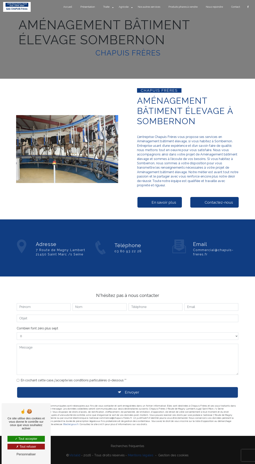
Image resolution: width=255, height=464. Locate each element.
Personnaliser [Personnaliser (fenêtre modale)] (26, 454)
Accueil (67, 6)
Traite (106, 6)
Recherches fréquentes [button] (127, 446)
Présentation (87, 6)
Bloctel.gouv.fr (70, 421)
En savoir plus (159, 202)
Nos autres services (149, 6)
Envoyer (132, 389)
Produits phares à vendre (183, 6)
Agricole (124, 6)
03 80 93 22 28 (128, 254)
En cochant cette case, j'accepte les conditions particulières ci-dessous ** (73, 377)
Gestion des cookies (173, 455)
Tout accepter (26, 438)
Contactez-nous (214, 202)
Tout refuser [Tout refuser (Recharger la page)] (26, 446)
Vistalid (74, 455)
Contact (235, 6)
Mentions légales (140, 455)
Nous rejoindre (214, 6)
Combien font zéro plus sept (37, 325)
